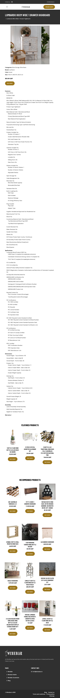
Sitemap (51, 696)
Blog (9, 680)
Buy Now (10, 83)
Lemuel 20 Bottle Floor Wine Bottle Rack (47, 621)
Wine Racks (23, 67)
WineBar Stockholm (13, 677)
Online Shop (49, 7)
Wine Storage (16, 67)
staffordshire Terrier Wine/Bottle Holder (30, 544)
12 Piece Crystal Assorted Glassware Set (30, 449)
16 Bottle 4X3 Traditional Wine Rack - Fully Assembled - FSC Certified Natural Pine (47, 451)
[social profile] (12, 2)
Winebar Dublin (12, 674)
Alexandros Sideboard (47, 542)
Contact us (51, 692)
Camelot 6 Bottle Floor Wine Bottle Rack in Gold (30, 583)
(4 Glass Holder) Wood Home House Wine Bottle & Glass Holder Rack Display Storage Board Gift (12, 622)
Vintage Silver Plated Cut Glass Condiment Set (47, 580)
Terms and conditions (39, 694)
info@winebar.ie (50, 2)
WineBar (10, 671)
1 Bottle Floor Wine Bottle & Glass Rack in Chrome (13, 450)
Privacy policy (50, 694)
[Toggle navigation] (7, 6)
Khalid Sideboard (13, 581)
